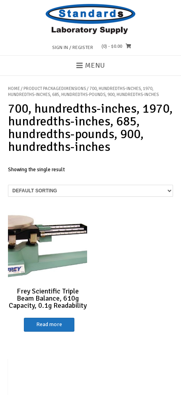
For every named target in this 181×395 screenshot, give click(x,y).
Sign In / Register (72, 48)
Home (14, 88)
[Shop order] (90, 191)
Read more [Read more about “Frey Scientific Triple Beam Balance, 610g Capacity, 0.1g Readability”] (49, 324)
